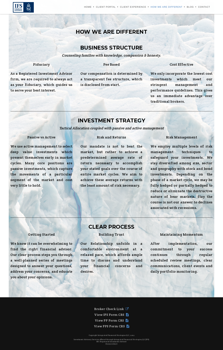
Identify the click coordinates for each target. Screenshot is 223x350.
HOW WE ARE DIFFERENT (167, 7)
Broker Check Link (111, 309)
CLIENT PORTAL (106, 7)
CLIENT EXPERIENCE (133, 7)
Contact (204, 7)
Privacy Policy (112, 343)
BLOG (190, 7)
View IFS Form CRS (111, 315)
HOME (88, 7)
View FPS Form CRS (111, 326)
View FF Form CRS (111, 320)
